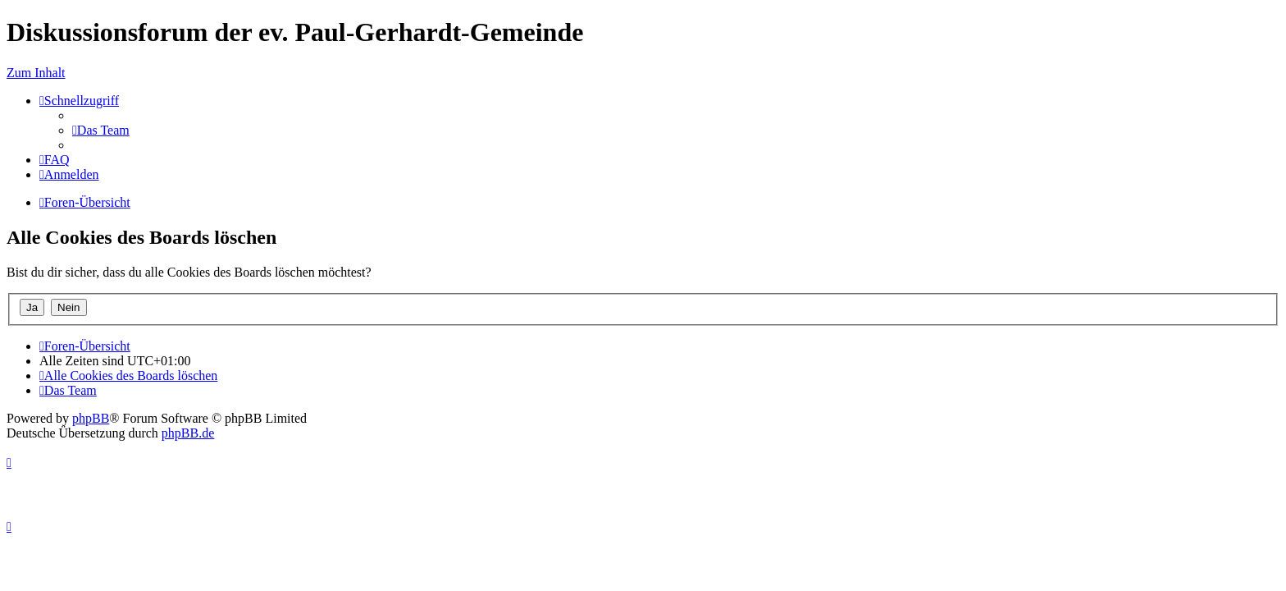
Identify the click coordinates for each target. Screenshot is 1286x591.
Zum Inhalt (36, 73)
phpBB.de (188, 433)
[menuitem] (101, 130)
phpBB (90, 418)
